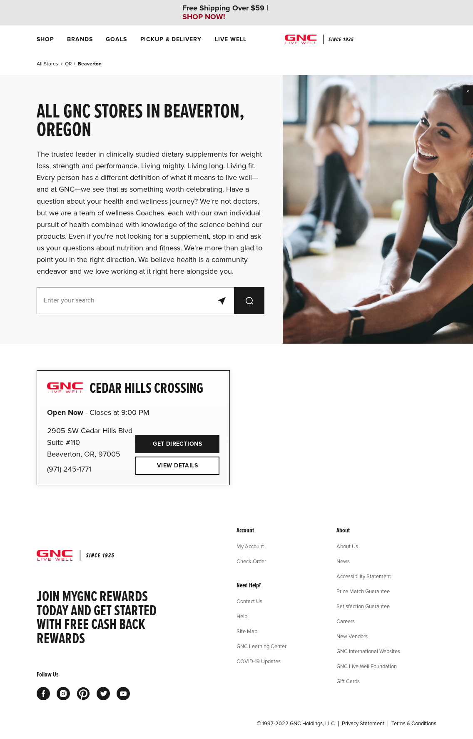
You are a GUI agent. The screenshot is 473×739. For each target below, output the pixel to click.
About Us (347, 546)
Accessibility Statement (363, 576)
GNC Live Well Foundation (366, 666)
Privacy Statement (363, 723)
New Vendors (352, 636)
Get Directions (168, 441)
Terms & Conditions (413, 723)
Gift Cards (348, 681)
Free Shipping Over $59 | (225, 12)
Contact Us (249, 601)
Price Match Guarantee (363, 591)
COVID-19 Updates (258, 661)
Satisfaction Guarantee (363, 606)
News (343, 561)
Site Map (246, 631)
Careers (345, 621)
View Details (177, 465)
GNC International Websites (368, 651)
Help (241, 616)
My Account (250, 546)
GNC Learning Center (261, 646)
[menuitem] (45, 39)
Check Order (251, 561)
